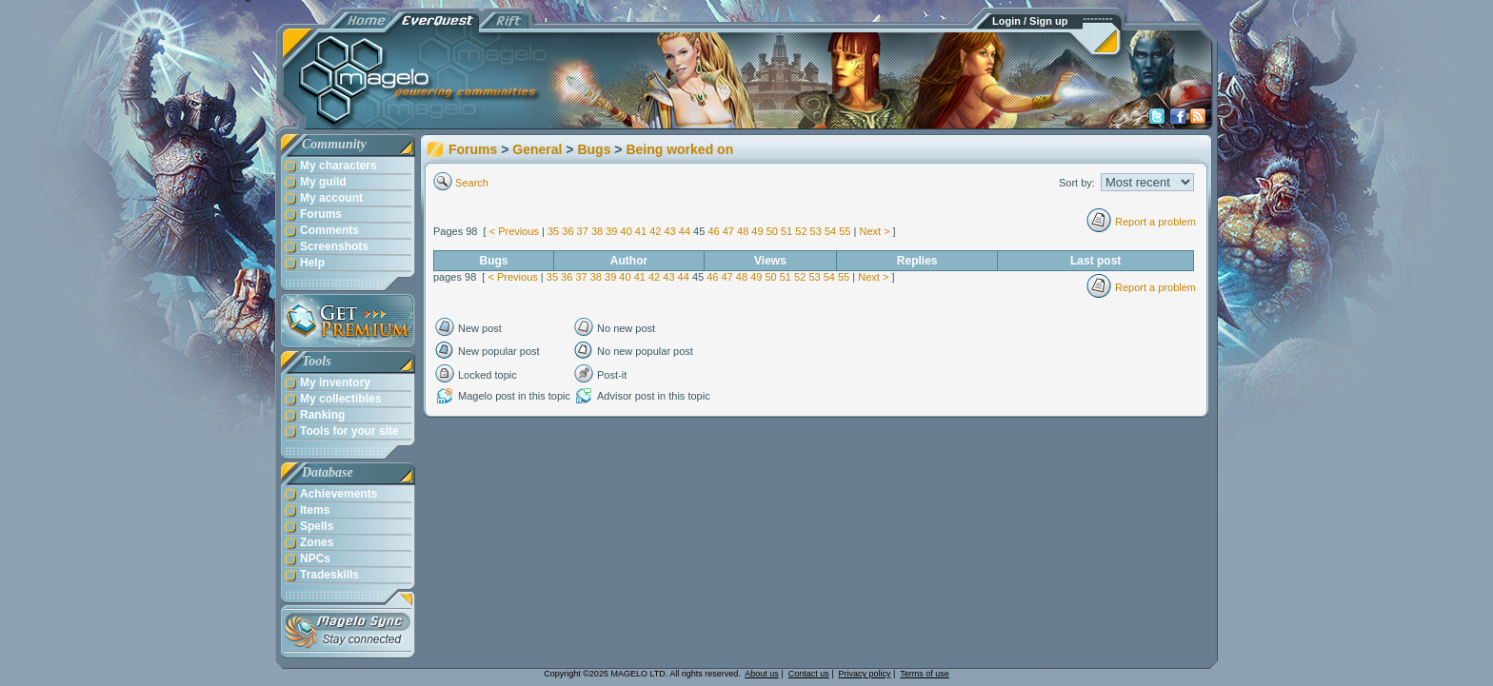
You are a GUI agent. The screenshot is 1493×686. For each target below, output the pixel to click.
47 (728, 231)
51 (786, 231)
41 (641, 231)
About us (762, 673)
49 (757, 231)
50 (772, 231)
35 (553, 231)
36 (567, 231)
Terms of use (924, 673)
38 (597, 231)
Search (471, 182)
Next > (874, 231)
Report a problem (1155, 221)
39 (611, 231)
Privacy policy (865, 673)
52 (800, 231)
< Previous (514, 231)
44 (684, 231)
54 (830, 231)
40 (626, 231)
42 (655, 231)
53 (816, 231)
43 (669, 231)
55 (844, 231)
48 (742, 231)
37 (582, 231)
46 (713, 231)
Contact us (808, 673)
